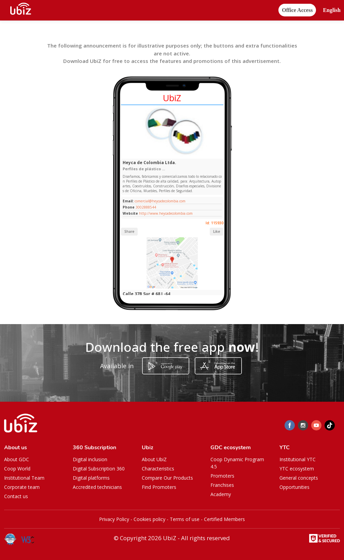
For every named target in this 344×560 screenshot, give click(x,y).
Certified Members (224, 519)
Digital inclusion (90, 459)
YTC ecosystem (296, 468)
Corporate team (22, 487)
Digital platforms (91, 478)
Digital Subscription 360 (99, 468)
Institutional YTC (297, 459)
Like (216, 231)
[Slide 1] (161, 155)
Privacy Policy (114, 519)
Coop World (17, 468)
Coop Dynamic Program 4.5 (237, 463)
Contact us (16, 496)
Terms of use (184, 519)
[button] (331, 10)
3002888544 (146, 207)
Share (129, 231)
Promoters (222, 475)
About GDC (16, 459)
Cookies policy (149, 519)
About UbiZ (154, 459)
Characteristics (158, 468)
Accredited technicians (97, 487)
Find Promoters (159, 487)
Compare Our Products (167, 478)
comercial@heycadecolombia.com (159, 201)
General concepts (298, 478)
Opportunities (294, 487)
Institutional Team (24, 478)
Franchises (222, 485)
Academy (220, 494)
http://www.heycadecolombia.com (166, 213)
